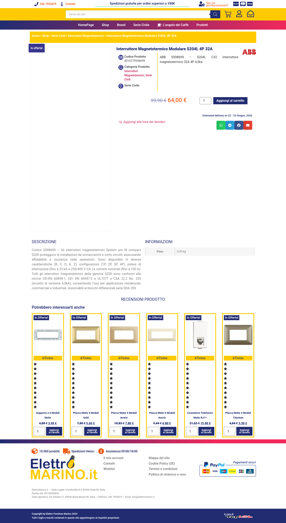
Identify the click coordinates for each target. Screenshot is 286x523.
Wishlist (109, 469)
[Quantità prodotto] (205, 100)
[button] (141, 122)
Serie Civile (141, 25)
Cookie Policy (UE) (162, 463)
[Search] (215, 14)
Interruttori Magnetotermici (86, 36)
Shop (105, 25)
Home (36, 36)
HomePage (86, 25)
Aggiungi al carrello (230, 100)
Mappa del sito (159, 458)
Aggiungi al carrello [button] (54, 431)
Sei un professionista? (217, 4)
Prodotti (202, 25)
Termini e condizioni (163, 469)
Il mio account (114, 458)
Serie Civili (58, 36)
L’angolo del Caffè (172, 25)
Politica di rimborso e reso (167, 475)
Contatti (109, 463)
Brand (121, 25)
